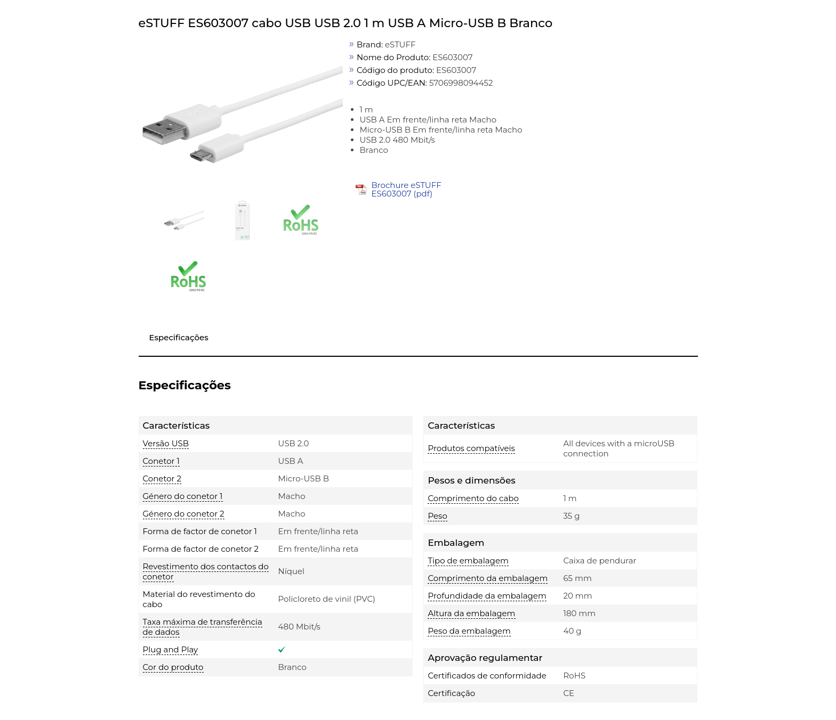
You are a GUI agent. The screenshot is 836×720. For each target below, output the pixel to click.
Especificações (178, 337)
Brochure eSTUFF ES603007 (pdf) (406, 189)
